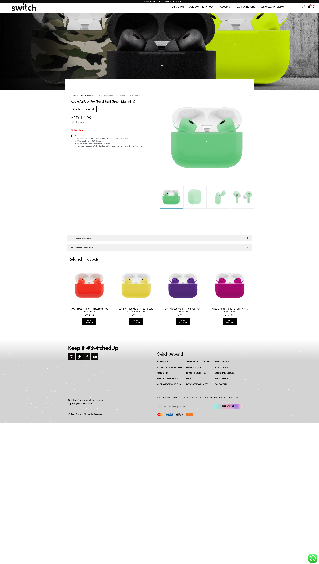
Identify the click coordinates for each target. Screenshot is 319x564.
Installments (221, 379)
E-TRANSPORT (179, 7)
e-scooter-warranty (196, 384)
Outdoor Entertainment (170, 367)
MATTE (76, 108)
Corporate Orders (224, 373)
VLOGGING (225, 7)
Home (73, 95)
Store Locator (222, 367)
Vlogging (162, 373)
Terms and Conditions (198, 362)
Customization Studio (169, 384)
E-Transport (163, 362)
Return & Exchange (196, 373)
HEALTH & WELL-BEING (246, 7)
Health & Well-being (167, 379)
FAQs (188, 379)
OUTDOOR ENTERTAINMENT (202, 7)
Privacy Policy (193, 367)
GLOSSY (90, 108)
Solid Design (85, 95)
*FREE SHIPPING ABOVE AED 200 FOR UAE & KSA (159, 1)
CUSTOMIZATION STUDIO (273, 7)
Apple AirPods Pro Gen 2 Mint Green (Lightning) (103, 101)
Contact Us (221, 384)
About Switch (222, 362)
